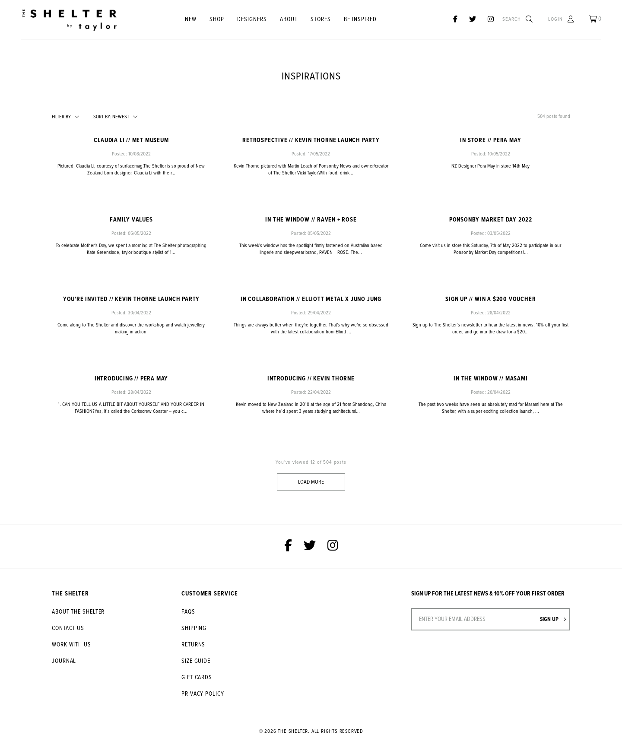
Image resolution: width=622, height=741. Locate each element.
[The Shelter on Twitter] (472, 19)
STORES (321, 19)
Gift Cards (196, 677)
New (191, 19)
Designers (252, 19)
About (289, 19)
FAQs (188, 612)
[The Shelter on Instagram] (491, 19)
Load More (311, 482)
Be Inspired (360, 19)
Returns (193, 645)
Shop (216, 19)
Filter (61, 117)
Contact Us (68, 628)
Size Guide (195, 661)
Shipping (193, 628)
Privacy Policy (202, 694)
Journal (64, 661)
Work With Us (71, 645)
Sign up (553, 619)
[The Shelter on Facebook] (455, 19)
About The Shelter (78, 612)
